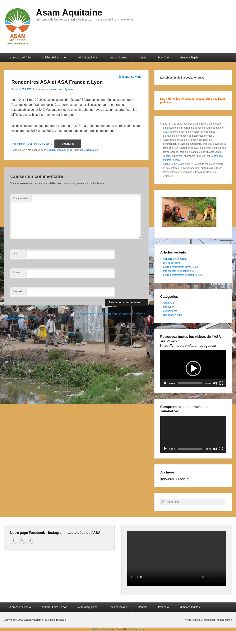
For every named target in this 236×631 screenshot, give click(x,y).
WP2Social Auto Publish (103, 629)
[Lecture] (165, 383)
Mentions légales (190, 57)
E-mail (16, 272)
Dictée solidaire (171, 262)
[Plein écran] (221, 383)
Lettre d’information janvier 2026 (181, 266)
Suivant (137, 76)
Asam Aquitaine (69, 12)
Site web (18, 291)
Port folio (163, 57)
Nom (15, 253)
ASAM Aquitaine (88, 57)
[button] (193, 368)
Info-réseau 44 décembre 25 (178, 270)
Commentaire (21, 198)
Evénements (54, 150)
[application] (193, 368)
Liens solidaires (118, 57)
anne (42, 89)
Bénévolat (168, 306)
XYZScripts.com (136, 629)
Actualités (168, 302)
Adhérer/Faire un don (54, 57)
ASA (166, 131)
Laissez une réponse (61, 89)
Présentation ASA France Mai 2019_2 (32, 143)
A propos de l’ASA (20, 57)
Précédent (120, 76)
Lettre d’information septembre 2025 (183, 274)
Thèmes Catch (223, 619)
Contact (142, 57)
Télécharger (68, 143)
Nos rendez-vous (172, 314)
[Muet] (215, 383)
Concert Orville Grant (175, 258)
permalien (92, 150)
